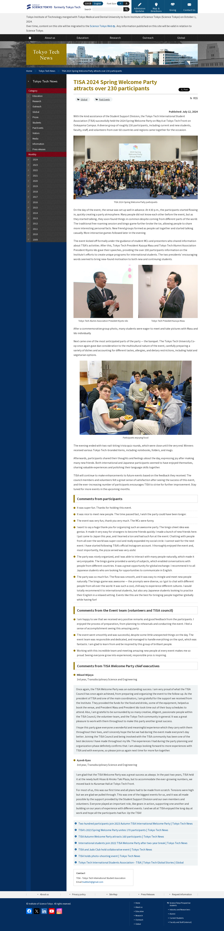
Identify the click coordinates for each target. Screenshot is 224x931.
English (97, 3)
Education (139, 911)
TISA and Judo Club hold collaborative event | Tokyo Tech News (115, 849)
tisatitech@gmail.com (92, 881)
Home (29, 70)
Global (84, 99)
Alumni (172, 913)
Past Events (104, 99)
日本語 (88, 3)
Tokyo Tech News (47, 70)
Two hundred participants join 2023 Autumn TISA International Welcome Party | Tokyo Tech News (135, 823)
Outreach (139, 919)
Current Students (177, 918)
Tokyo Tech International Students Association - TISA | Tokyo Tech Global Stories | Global (131, 862)
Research (139, 915)
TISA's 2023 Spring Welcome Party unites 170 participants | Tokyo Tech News (123, 830)
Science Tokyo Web (101, 26)
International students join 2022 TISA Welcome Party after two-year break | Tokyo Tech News (132, 843)
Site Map (113, 894)
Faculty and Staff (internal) (181, 922)
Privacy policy (79, 894)
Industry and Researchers (180, 909)
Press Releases (148, 894)
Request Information (182, 894)
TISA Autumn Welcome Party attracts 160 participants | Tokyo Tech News (121, 836)
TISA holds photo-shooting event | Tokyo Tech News (109, 856)
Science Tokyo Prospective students (180, 904)
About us (44, 894)
